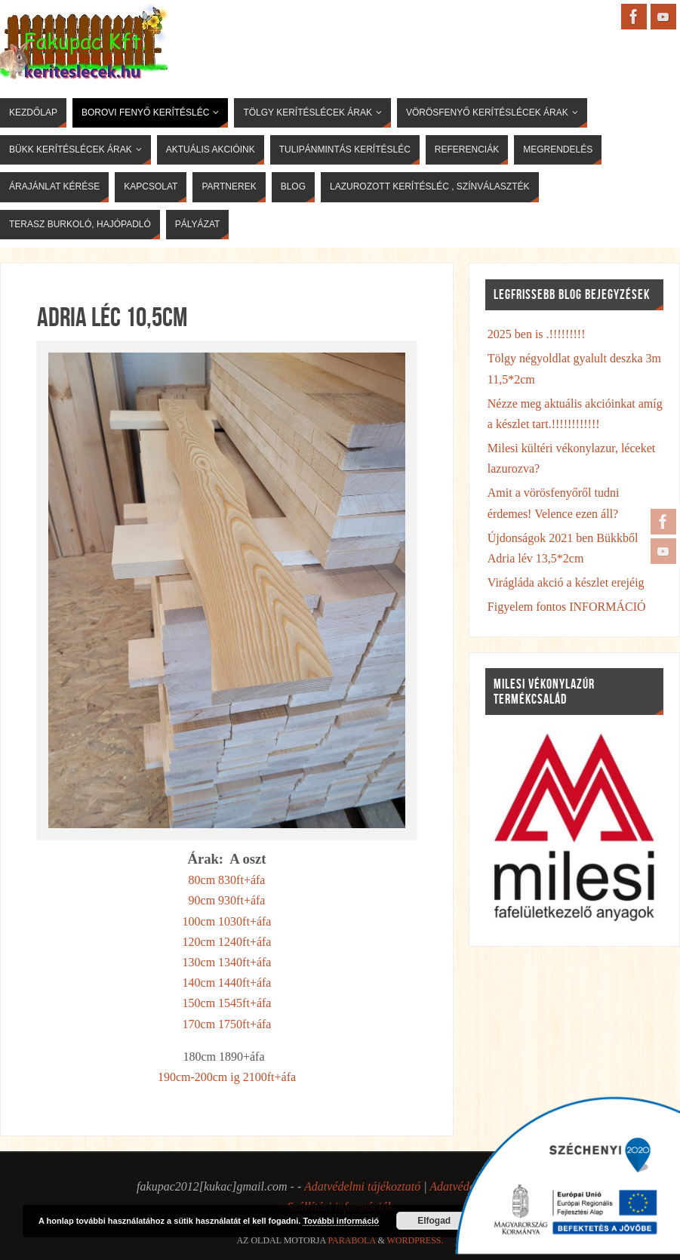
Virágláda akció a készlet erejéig (566, 582)
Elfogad (434, 1220)
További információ (341, 1220)
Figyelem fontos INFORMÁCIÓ (567, 606)
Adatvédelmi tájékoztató (362, 1186)
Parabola (351, 1240)
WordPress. (415, 1240)
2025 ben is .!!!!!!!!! (537, 334)
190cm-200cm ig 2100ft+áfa (227, 1077)
